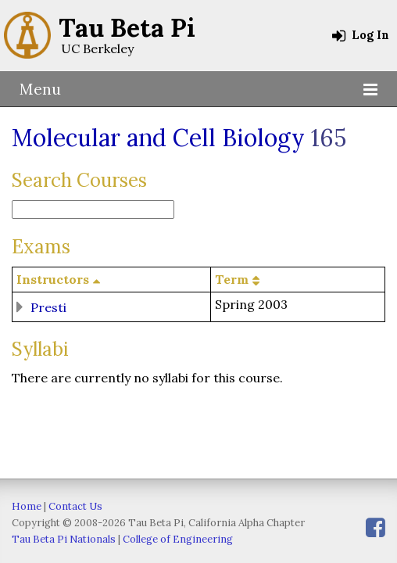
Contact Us (75, 506)
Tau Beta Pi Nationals (64, 539)
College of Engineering (178, 539)
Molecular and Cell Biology (158, 137)
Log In (360, 35)
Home (26, 506)
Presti (48, 306)
